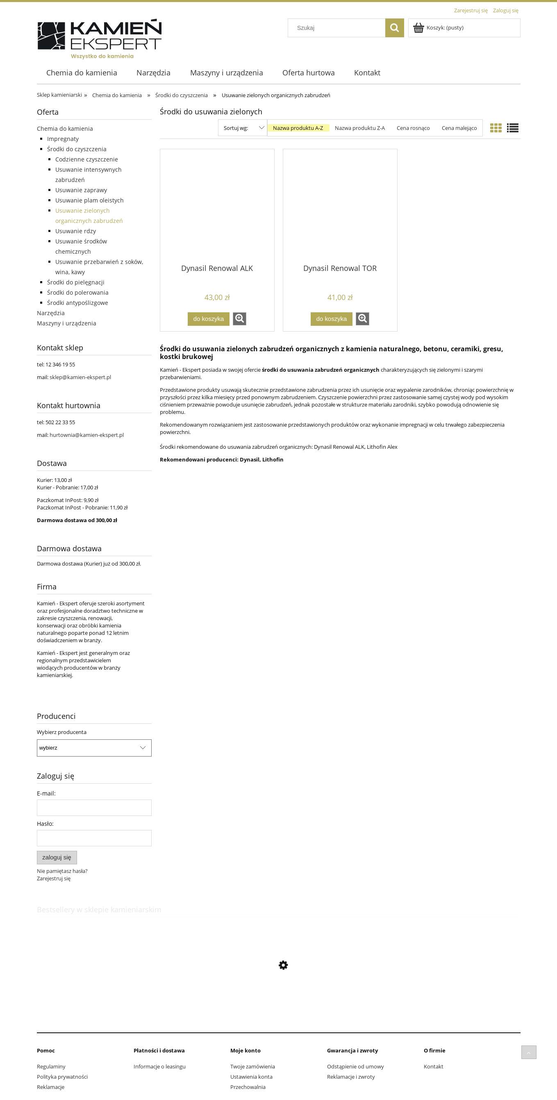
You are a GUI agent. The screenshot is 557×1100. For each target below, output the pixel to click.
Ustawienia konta (251, 1076)
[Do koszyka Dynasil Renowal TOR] (331, 319)
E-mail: (46, 793)
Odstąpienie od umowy (355, 1066)
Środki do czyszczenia (77, 149)
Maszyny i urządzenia (66, 323)
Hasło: (45, 823)
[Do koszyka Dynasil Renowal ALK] (209, 319)
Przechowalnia (248, 1087)
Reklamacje (50, 1087)
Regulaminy (51, 1066)
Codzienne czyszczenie (86, 159)
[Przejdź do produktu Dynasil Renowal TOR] (340, 206)
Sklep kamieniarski (59, 94)
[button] (239, 318)
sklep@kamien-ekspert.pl (80, 377)
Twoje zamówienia (252, 1066)
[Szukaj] (394, 27)
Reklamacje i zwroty (351, 1076)
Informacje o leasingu (160, 1066)
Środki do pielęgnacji (76, 282)
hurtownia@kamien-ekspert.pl (87, 435)
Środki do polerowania (78, 292)
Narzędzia (51, 313)
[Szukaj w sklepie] (338, 28)
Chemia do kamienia (65, 128)
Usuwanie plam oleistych (89, 200)
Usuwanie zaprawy (81, 190)
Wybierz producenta (61, 732)
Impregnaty (63, 139)
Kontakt (433, 1066)
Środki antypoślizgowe (77, 303)
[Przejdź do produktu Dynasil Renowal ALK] (217, 206)
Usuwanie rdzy (75, 231)
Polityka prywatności (62, 1076)
